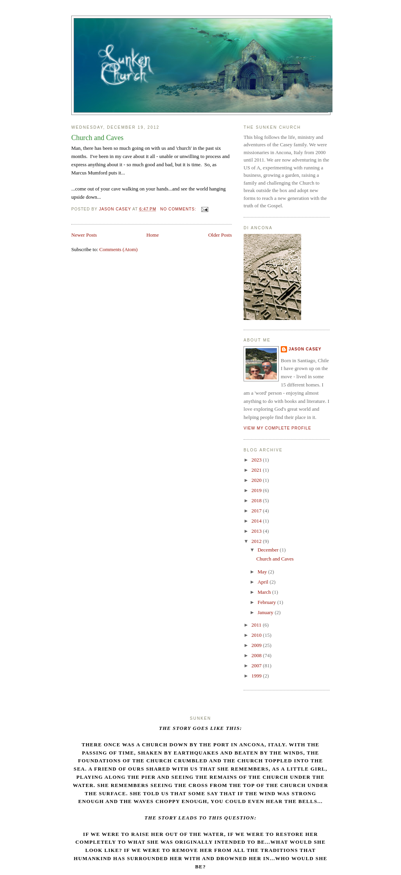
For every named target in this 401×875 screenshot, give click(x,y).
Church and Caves (97, 138)
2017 (257, 511)
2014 (257, 521)
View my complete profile (277, 428)
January (266, 612)
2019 (257, 490)
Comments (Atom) (118, 249)
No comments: (179, 209)
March (265, 592)
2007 (257, 665)
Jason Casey (305, 349)
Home (152, 235)
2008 (257, 655)
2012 (257, 541)
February (267, 602)
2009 (257, 645)
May (263, 572)
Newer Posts (84, 235)
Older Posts (220, 235)
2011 (257, 625)
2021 (257, 470)
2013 (257, 531)
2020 (257, 480)
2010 (257, 635)
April (264, 582)
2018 (257, 500)
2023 (257, 460)
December (269, 550)
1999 (257, 676)
